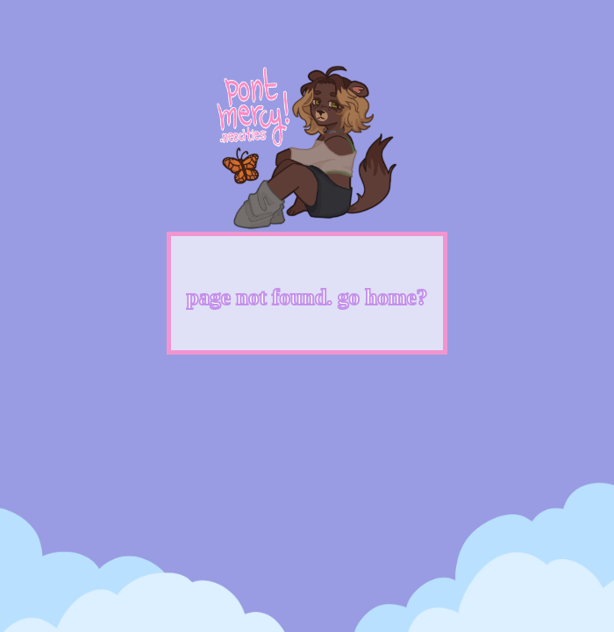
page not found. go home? (307, 297)
